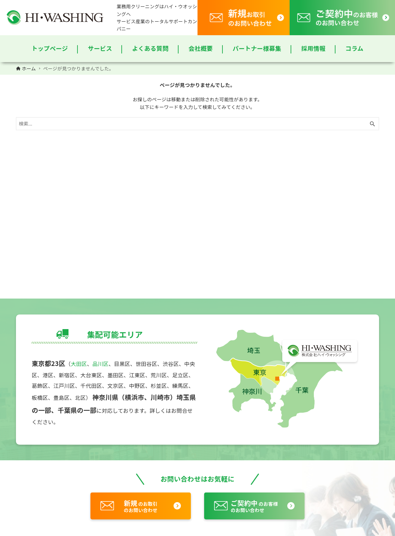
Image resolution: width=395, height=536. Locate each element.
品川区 (100, 364)
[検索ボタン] (372, 123)
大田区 (79, 364)
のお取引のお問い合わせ (141, 505)
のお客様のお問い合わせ (254, 505)
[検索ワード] (197, 123)
